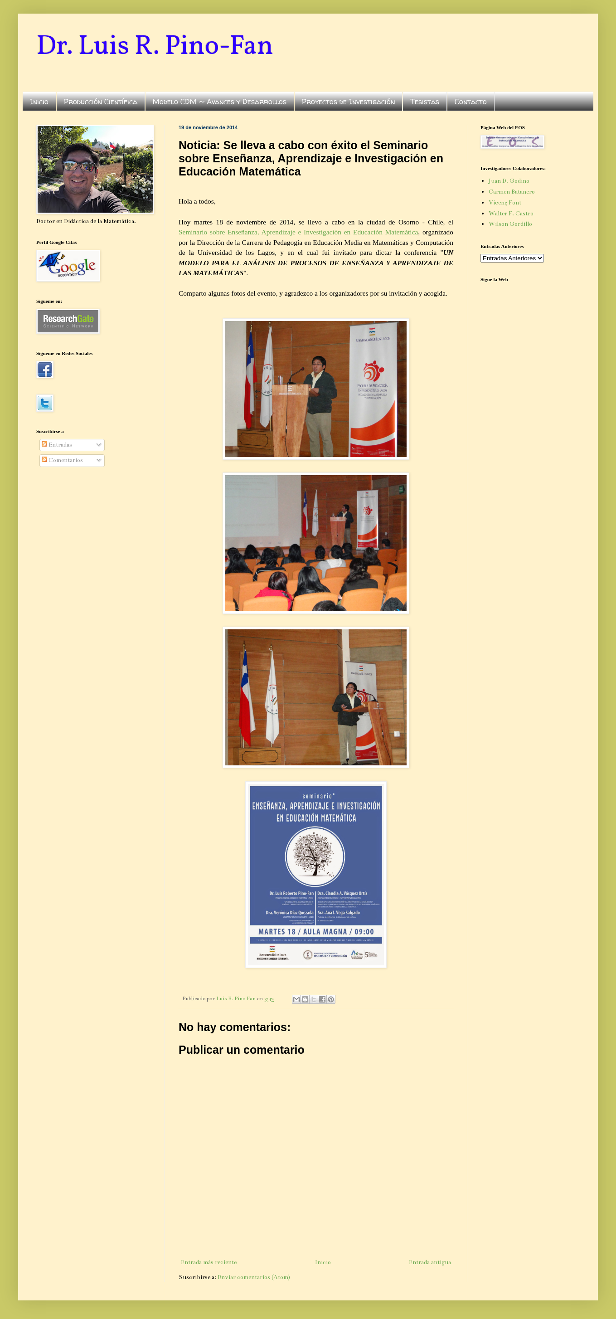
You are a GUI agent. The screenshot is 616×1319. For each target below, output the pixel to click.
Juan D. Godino (509, 181)
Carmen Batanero (512, 191)
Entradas (57, 444)
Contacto (471, 102)
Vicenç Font (505, 202)
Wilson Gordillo (510, 224)
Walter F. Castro (511, 213)
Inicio (39, 102)
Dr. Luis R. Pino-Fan (154, 47)
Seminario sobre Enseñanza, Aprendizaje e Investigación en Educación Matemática (298, 232)
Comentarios (62, 460)
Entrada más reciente (209, 1262)
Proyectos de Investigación (348, 102)
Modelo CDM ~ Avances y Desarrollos (219, 102)
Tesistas (424, 102)
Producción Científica (100, 102)
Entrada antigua (430, 1262)
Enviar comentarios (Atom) (254, 1277)
